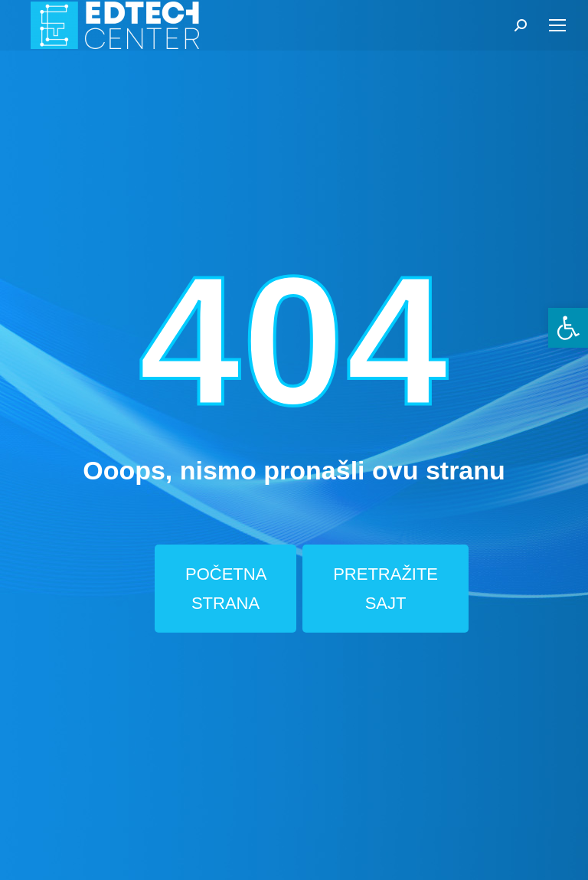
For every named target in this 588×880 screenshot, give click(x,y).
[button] (568, 328)
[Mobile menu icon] (557, 25)
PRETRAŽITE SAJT (385, 588)
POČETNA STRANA (225, 588)
